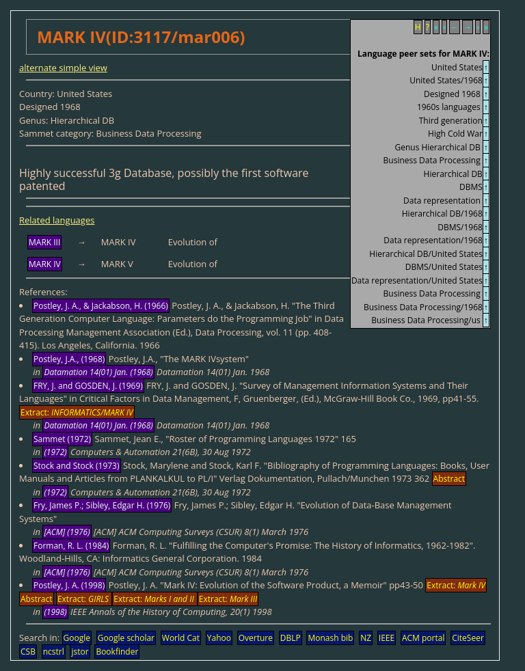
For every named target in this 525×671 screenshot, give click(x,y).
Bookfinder (117, 651)
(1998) (55, 612)
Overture (256, 638)
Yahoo (219, 638)
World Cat (181, 638)
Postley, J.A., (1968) (69, 359)
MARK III (44, 242)
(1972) (55, 452)
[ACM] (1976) (67, 532)
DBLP (290, 638)
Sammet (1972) (62, 439)
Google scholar (126, 638)
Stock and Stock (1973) (76, 465)
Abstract (449, 478)
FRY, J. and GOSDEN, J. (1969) (88, 386)
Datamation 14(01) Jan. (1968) (98, 372)
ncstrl (53, 651)
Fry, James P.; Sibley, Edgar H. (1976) (101, 505)
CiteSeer (468, 638)
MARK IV (45, 264)
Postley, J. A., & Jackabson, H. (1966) (100, 306)
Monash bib (330, 638)
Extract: (77, 412)
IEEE (386, 638)
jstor (79, 651)
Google (77, 638)
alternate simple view (63, 67)
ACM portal (423, 638)
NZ (365, 638)
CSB (28, 651)
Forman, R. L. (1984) (71, 545)
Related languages (56, 220)
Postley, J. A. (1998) (69, 585)
